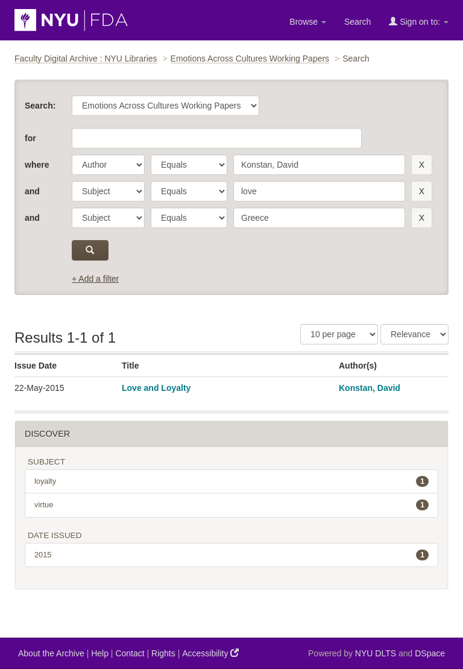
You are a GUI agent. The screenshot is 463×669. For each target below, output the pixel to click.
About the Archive (51, 653)
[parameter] (108, 164)
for (30, 138)
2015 (231, 555)
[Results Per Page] (339, 334)
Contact (129, 653)
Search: (40, 105)
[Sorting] (414, 334)
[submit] (90, 250)
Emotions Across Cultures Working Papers (250, 58)
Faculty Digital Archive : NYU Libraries (85, 58)
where (37, 165)
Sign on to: (419, 21)
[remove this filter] (421, 164)
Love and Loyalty (156, 388)
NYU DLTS (375, 653)
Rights (163, 653)
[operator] (189, 164)
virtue (231, 504)
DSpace (430, 653)
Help (100, 653)
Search (357, 22)
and (32, 191)
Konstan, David (369, 388)
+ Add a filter (95, 279)
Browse (307, 22)
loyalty (231, 481)
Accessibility (210, 653)
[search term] (319, 164)
